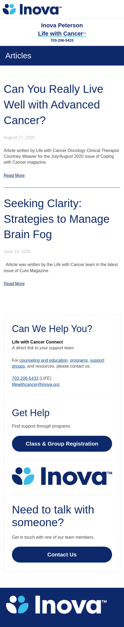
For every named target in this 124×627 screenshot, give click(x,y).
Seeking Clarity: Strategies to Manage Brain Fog (56, 219)
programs (79, 360)
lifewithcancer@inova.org (35, 384)
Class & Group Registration (62, 444)
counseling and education (43, 360)
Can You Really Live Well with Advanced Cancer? (53, 105)
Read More (14, 175)
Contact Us (62, 554)
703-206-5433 (61, 40)
